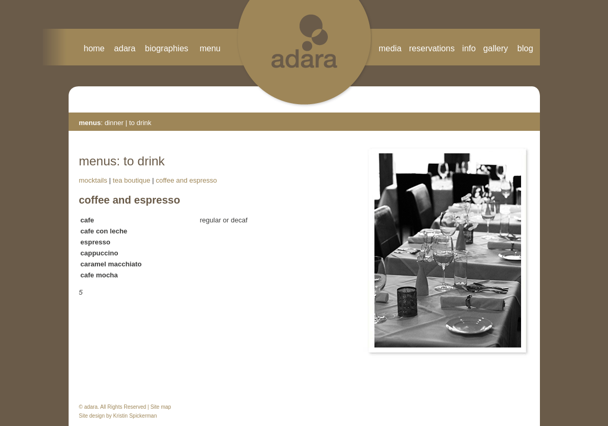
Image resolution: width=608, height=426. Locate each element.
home (94, 48)
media (390, 48)
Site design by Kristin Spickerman (118, 416)
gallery (500, 48)
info (469, 48)
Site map (160, 407)
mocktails (93, 180)
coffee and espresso (186, 180)
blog (525, 48)
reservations (432, 48)
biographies (167, 48)
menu (210, 48)
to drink (140, 123)
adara (125, 48)
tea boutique (131, 180)
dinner (115, 123)
